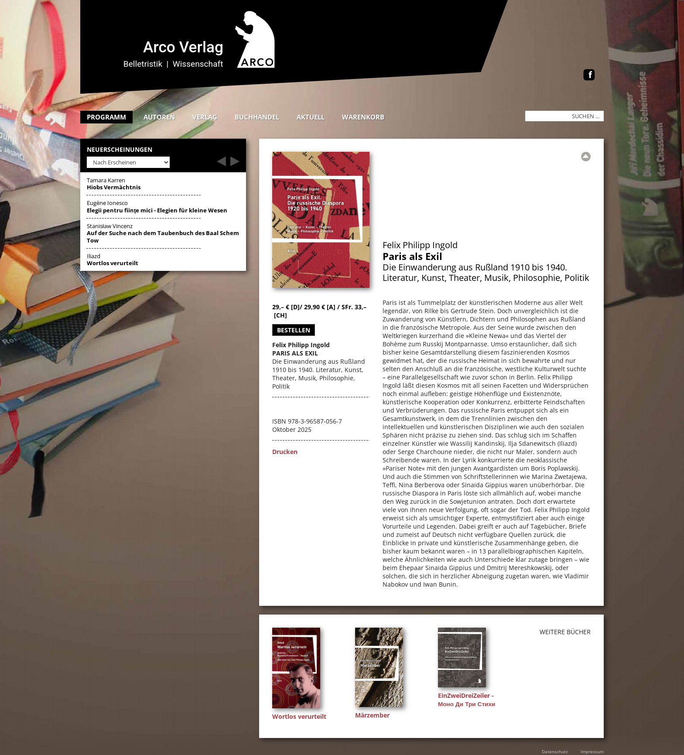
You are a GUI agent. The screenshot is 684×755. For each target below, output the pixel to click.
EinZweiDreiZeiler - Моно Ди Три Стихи (466, 699)
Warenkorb (363, 117)
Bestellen (293, 330)
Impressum (592, 751)
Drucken (285, 452)
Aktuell (311, 117)
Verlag (204, 117)
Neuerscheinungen (119, 150)
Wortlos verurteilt (299, 716)
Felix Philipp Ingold (420, 245)
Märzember (372, 715)
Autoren (159, 117)
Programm (106, 117)
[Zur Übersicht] (586, 156)
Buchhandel (257, 117)
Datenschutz (555, 751)
